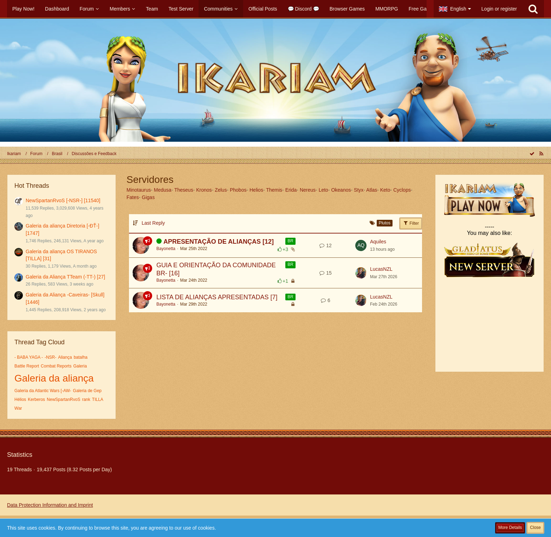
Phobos (238, 190)
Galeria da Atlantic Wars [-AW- (42, 390)
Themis (274, 190)
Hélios (20, 399)
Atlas (371, 190)
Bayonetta (165, 248)
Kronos (204, 190)
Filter (411, 223)
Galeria (80, 366)
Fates (133, 197)
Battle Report (26, 366)
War (18, 408)
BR (290, 240)
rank (86, 399)
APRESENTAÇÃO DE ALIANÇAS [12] (218, 241)
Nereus (308, 190)
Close (535, 527)
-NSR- (50, 357)
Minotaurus (139, 190)
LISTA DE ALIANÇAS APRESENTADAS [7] (216, 297)
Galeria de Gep (87, 390)
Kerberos (36, 399)
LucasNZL (381, 269)
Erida (291, 190)
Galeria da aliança (54, 378)
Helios (256, 190)
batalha (80, 357)
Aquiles (378, 241)
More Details (510, 527)
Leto (323, 190)
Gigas (148, 197)
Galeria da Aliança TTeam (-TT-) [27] (65, 277)
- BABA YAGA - (28, 357)
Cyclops (402, 190)
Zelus (221, 190)
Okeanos (341, 190)
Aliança (65, 357)
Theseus (183, 190)
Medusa (162, 190)
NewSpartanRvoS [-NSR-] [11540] (63, 200)
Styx (358, 190)
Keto (385, 190)
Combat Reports (56, 366)
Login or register (499, 9)
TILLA (97, 399)
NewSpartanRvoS (63, 399)
